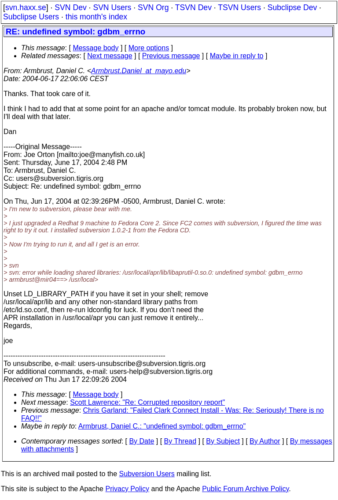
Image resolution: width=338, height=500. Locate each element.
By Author (265, 441)
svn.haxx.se (25, 7)
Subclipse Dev (292, 7)
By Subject (222, 441)
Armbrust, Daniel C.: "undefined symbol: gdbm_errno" (162, 426)
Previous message (171, 56)
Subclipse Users (31, 16)
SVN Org (153, 7)
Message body (95, 48)
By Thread (180, 441)
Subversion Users (147, 474)
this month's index (96, 16)
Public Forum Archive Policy (245, 489)
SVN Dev (70, 7)
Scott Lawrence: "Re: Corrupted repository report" (147, 402)
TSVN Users (239, 7)
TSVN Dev (193, 7)
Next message (109, 56)
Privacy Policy (127, 489)
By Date (141, 441)
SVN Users (112, 7)
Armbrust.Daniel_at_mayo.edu (138, 71)
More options (149, 48)
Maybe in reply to (237, 56)
